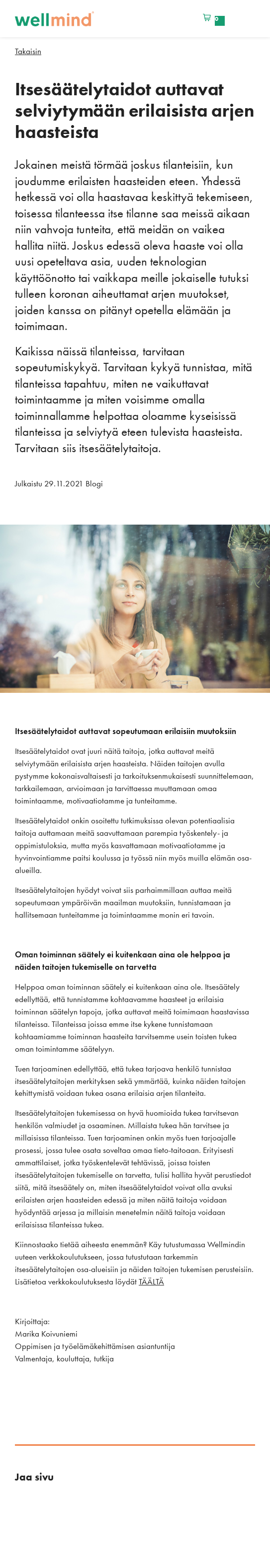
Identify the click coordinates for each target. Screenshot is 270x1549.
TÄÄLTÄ (151, 1281)
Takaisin (28, 51)
